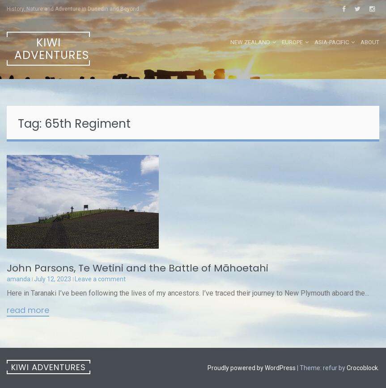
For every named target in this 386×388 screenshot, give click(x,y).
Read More (28, 311)
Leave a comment (100, 279)
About (370, 42)
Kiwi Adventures (51, 49)
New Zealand (250, 42)
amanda (18, 279)
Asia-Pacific (331, 42)
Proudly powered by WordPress (252, 367)
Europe (292, 42)
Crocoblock (362, 367)
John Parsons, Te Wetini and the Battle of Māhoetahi (137, 268)
